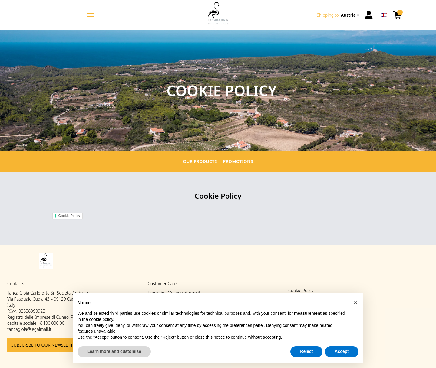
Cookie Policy (69, 215)
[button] (355, 302)
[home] (218, 15)
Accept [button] (342, 351)
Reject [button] (306, 351)
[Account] (369, 15)
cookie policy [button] (101, 319)
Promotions (238, 161)
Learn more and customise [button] (114, 351)
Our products (200, 161)
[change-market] (338, 15)
